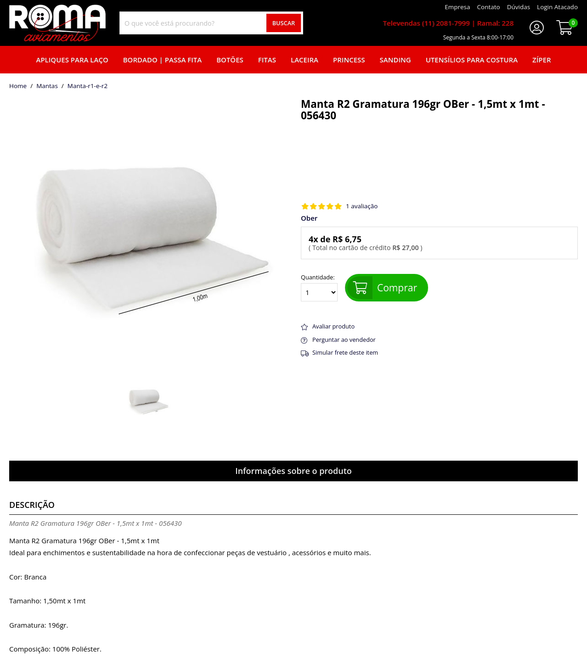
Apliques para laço (72, 59)
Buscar (283, 23)
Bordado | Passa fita (162, 59)
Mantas (47, 86)
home (18, 86)
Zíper (541, 59)
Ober (309, 218)
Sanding (395, 59)
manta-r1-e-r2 (87, 86)
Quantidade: (319, 287)
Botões (229, 59)
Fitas (267, 59)
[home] (57, 23)
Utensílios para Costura (472, 59)
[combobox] (211, 22)
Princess (349, 59)
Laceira (304, 59)
